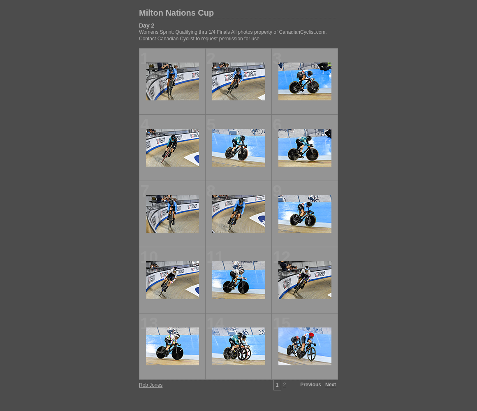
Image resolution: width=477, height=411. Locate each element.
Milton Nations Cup (176, 12)
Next (330, 385)
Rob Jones (150, 385)
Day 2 (146, 25)
